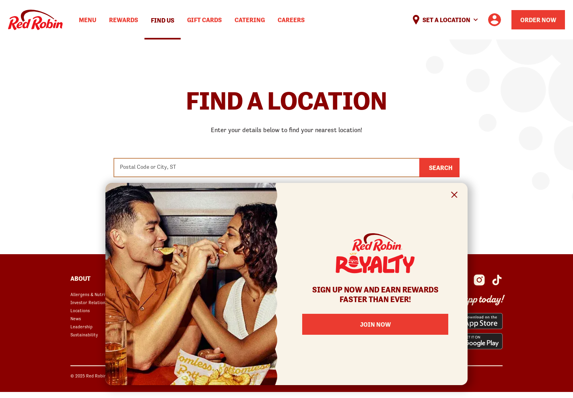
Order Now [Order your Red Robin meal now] (538, 20)
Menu (87, 20)
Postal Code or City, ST (148, 166)
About (80, 278)
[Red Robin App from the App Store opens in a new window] (475, 321)
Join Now (375, 324)
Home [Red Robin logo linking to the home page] (35, 20)
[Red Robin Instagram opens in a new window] (479, 280)
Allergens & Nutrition (91, 294)
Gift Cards (204, 20)
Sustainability (84, 335)
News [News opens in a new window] (75, 318)
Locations (80, 310)
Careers (291, 20)
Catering (250, 20)
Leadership (81, 327)
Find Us (162, 20)
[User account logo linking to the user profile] (494, 19)
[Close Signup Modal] (454, 196)
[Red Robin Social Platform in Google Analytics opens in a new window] (497, 280)
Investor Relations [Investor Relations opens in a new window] (88, 302)
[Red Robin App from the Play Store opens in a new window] (475, 341)
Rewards (123, 20)
